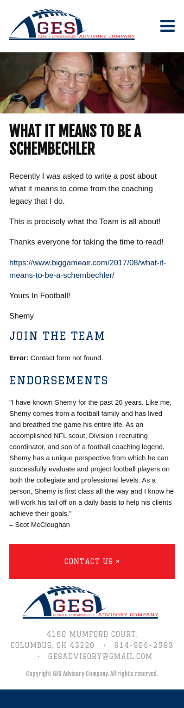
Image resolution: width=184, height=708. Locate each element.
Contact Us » (92, 561)
